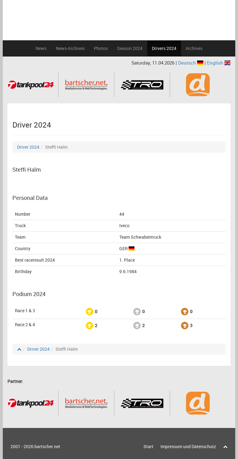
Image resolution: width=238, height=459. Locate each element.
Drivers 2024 (164, 48)
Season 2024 (130, 48)
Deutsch (191, 63)
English (219, 63)
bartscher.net (47, 446)
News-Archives (70, 48)
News (41, 48)
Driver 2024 (28, 147)
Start (148, 446)
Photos (101, 48)
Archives (194, 48)
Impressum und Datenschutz (188, 446)
